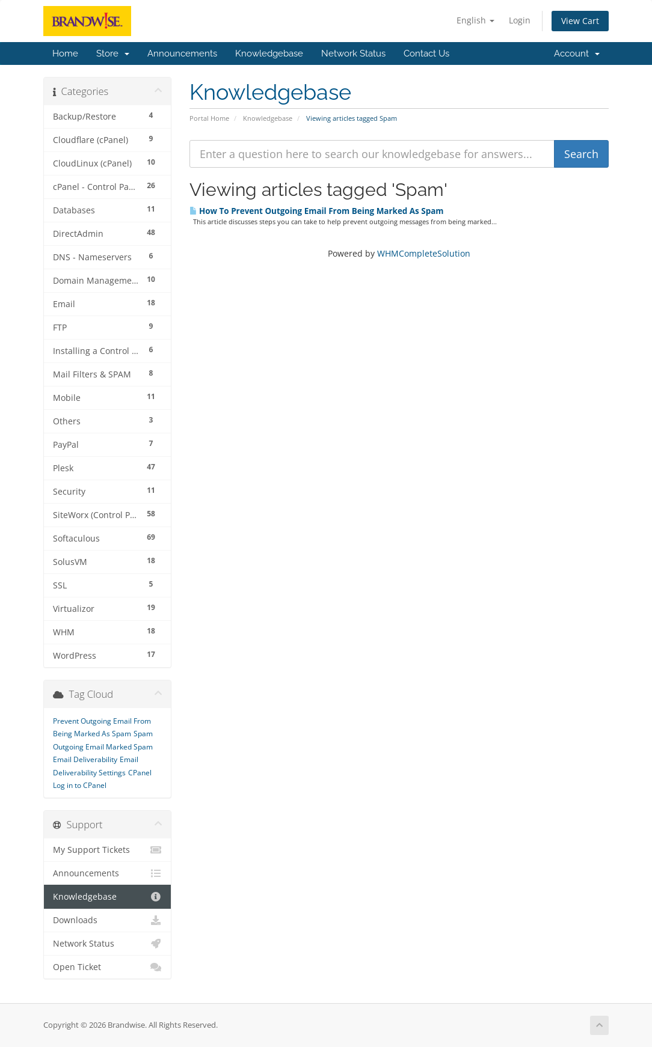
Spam (143, 733)
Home (65, 53)
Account (577, 53)
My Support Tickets (107, 850)
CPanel (140, 773)
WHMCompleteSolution (423, 253)
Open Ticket (107, 967)
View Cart (580, 20)
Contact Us (426, 53)
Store (112, 53)
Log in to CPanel (79, 785)
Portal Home (209, 118)
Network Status (353, 53)
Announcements (182, 53)
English (475, 20)
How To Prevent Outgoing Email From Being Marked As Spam (316, 211)
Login (520, 20)
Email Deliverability (85, 759)
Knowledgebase (269, 53)
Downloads (107, 920)
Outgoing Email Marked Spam (103, 747)
